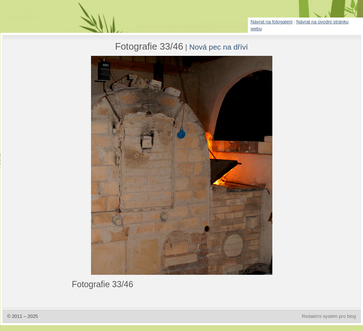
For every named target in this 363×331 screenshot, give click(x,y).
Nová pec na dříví (218, 47)
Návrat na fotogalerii (272, 21)
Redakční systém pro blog (329, 316)
